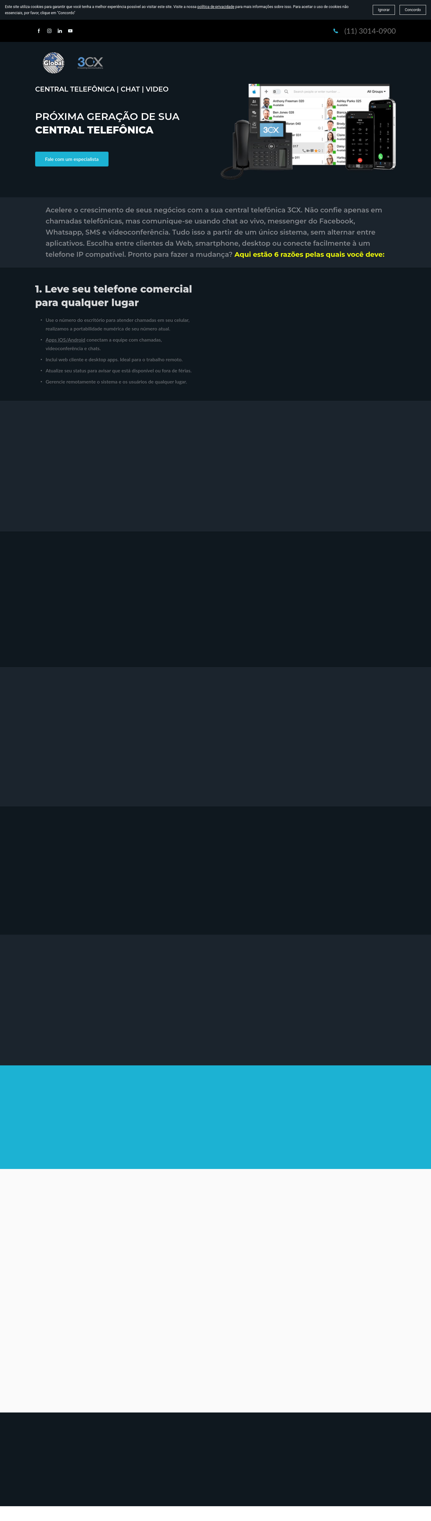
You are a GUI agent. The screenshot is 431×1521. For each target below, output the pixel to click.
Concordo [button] (413, 10)
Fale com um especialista (72, 159)
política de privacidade (215, 7)
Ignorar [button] (384, 10)
